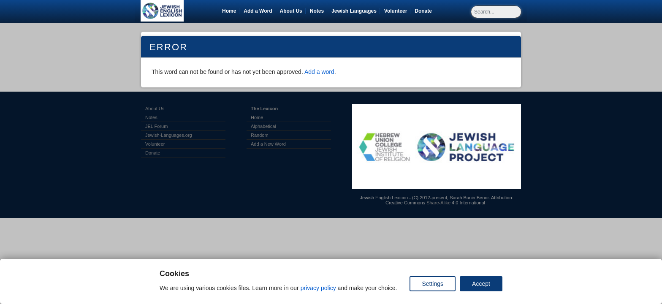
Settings (432, 283)
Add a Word (258, 11)
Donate (425, 11)
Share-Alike (438, 202)
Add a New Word (268, 144)
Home (229, 11)
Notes (317, 11)
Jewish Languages (355, 11)
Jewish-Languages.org (168, 135)
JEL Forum (156, 126)
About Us (290, 11)
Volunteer (397, 11)
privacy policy (318, 288)
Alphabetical (263, 126)
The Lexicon (264, 108)
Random (260, 135)
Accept (481, 283)
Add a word (319, 71)
